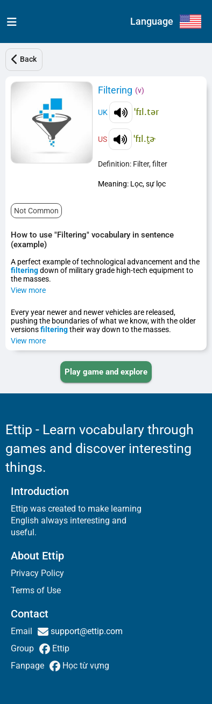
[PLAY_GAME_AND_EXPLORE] (106, 372)
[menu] (9, 21)
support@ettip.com (85, 631)
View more (28, 290)
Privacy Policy (37, 573)
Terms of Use (36, 590)
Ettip (59, 648)
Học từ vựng (84, 665)
